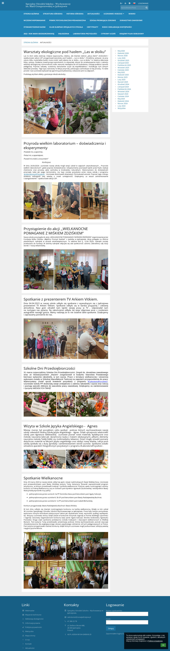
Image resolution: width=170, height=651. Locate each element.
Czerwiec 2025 (123, 70)
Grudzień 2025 (123, 60)
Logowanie (143, 3)
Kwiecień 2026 (123, 53)
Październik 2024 (124, 89)
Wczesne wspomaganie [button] (34, 20)
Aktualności (45, 42)
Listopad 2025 (123, 63)
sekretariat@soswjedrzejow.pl (79, 617)
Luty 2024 (121, 106)
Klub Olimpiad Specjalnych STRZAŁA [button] (66, 27)
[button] (134, 3)
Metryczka (29, 631)
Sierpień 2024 (123, 94)
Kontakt (28, 644)
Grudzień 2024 (123, 84)
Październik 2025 (124, 65)
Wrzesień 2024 (123, 91)
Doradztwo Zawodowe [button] (131, 20)
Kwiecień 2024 (123, 101)
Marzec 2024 (123, 103)
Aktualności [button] (93, 13)
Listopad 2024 (123, 86)
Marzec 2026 (123, 55)
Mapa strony (30, 635)
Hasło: (108, 619)
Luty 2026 (121, 58)
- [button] (125, 3)
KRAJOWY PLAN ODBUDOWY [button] (132, 33)
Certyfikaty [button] (92, 27)
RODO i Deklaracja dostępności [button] (117, 27)
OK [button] (163, 645)
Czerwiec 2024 (123, 96)
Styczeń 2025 (123, 82)
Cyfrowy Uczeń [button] (108, 33)
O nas (27, 640)
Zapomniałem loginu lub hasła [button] (118, 633)
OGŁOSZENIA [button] (63, 33)
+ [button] (121, 3)
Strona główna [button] (31, 13)
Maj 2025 (121, 72)
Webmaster (29, 610)
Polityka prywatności (33, 627)
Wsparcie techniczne (33, 615)
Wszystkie (122, 108)
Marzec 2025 (123, 77)
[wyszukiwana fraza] (134, 7)
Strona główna (31, 42)
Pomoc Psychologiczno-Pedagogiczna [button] (67, 20)
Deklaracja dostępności (34, 619)
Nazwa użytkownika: (114, 610)
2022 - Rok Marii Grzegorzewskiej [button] (39, 33)
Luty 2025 (121, 79)
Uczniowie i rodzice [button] (114, 13)
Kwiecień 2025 (123, 75)
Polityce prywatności (155, 641)
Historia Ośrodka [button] (74, 13)
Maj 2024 (121, 98)
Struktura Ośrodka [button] (52, 13)
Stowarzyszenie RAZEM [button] (34, 27)
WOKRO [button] (132, 13)
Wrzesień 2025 (123, 67)
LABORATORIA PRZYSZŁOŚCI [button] (85, 33)
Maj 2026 (121, 51)
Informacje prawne (32, 623)
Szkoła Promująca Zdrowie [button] (103, 20)
